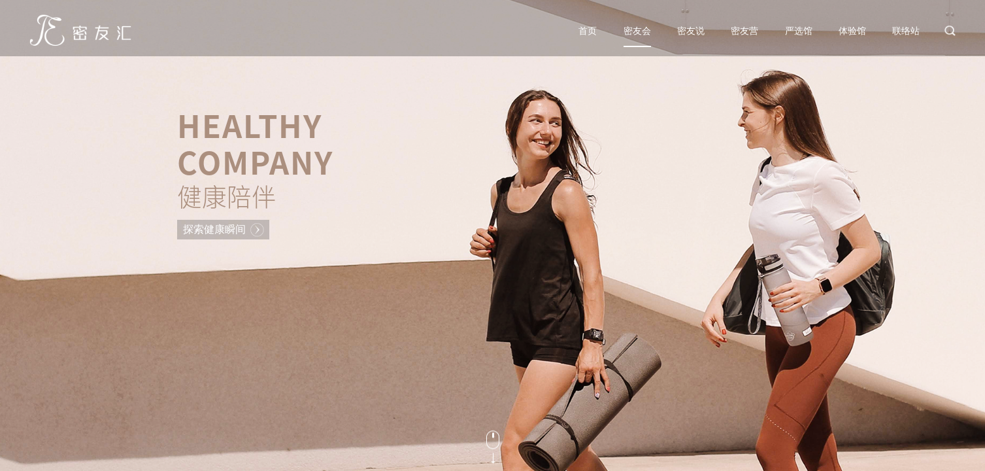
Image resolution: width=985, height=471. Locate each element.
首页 (587, 31)
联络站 (906, 31)
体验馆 (852, 31)
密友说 (691, 31)
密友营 (744, 31)
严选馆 (798, 31)
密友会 (637, 31)
